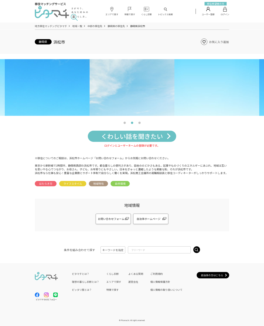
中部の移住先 (94, 26)
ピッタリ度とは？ (82, 289)
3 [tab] (139, 123)
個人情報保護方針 (160, 282)
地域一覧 (77, 26)
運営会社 (133, 282)
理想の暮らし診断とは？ (85, 282)
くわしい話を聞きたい (132, 136)
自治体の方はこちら (212, 275)
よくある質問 (135, 274)
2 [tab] (132, 123)
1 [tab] (125, 123)
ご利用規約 (156, 274)
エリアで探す (113, 282)
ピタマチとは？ (80, 274)
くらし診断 (112, 274)
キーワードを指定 (113, 250)
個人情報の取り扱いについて (166, 289)
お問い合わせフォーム (111, 219)
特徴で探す (112, 289)
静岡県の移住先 (116, 26)
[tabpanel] (132, 87)
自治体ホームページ (148, 219)
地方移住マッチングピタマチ (51, 26)
